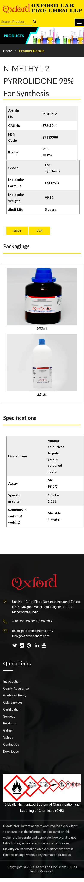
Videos (8, 737)
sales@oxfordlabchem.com (31, 631)
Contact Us (11, 744)
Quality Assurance (16, 688)
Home (7, 51)
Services (9, 716)
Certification (11, 709)
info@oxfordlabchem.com (30, 636)
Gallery (8, 730)
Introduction (11, 681)
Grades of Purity (14, 695)
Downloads (11, 752)
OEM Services (13, 702)
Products (9, 723)
